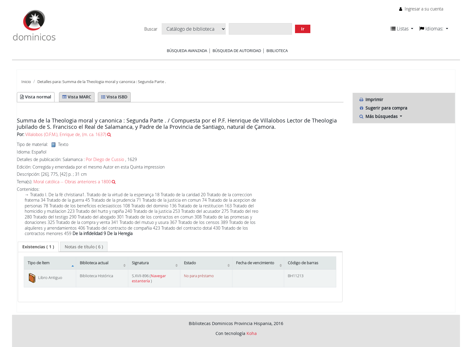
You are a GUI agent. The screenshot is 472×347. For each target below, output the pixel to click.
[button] (402, 28)
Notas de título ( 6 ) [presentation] (84, 246)
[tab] (38, 247)
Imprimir (371, 99)
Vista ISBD (114, 97)
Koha (252, 333)
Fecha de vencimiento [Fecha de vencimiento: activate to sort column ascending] (255, 262)
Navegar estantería (149, 278)
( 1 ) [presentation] (38, 246)
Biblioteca (277, 50)
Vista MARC (76, 97)
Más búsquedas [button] (379, 116)
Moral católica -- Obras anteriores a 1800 (72, 181)
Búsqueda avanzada (187, 50)
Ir (302, 29)
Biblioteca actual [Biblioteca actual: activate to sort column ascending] (94, 262)
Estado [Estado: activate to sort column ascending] (190, 262)
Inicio (26, 81)
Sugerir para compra (383, 108)
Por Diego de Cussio (105, 159)
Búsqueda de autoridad (237, 50)
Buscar (150, 29)
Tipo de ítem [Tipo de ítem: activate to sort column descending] (38, 262)
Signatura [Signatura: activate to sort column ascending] (140, 262)
